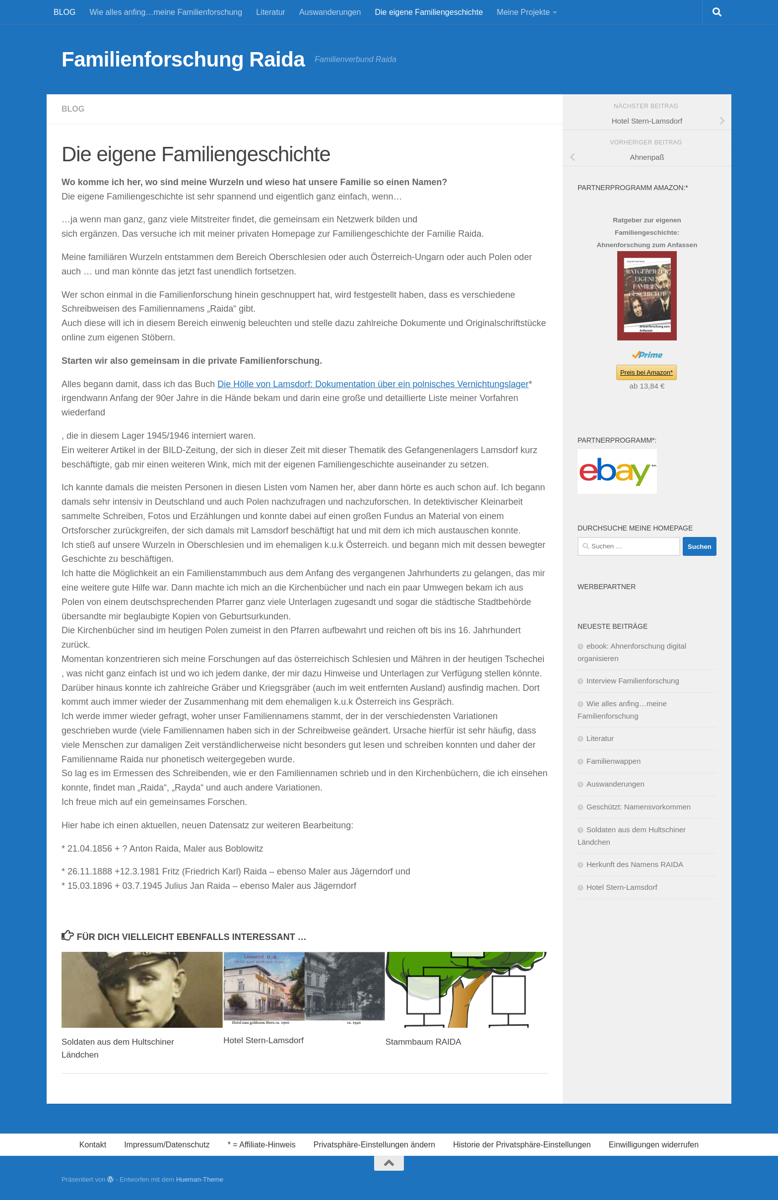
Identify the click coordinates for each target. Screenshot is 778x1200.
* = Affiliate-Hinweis (262, 1144)
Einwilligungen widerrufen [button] (654, 1144)
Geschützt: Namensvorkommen (638, 806)
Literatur (270, 12)
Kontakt (92, 1144)
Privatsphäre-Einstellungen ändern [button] (374, 1144)
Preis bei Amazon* (646, 372)
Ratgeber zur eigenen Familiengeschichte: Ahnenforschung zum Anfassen (647, 232)
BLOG (64, 12)
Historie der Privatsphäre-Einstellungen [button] (521, 1144)
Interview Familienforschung (632, 680)
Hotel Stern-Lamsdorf (263, 1040)
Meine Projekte (523, 12)
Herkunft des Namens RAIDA (634, 864)
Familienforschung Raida (183, 59)
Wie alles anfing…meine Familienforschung (165, 12)
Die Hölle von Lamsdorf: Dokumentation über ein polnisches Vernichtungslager (372, 384)
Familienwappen (613, 761)
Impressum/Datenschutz (167, 1144)
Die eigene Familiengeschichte (429, 12)
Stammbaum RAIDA (423, 1042)
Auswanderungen (330, 12)
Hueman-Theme (199, 1179)
